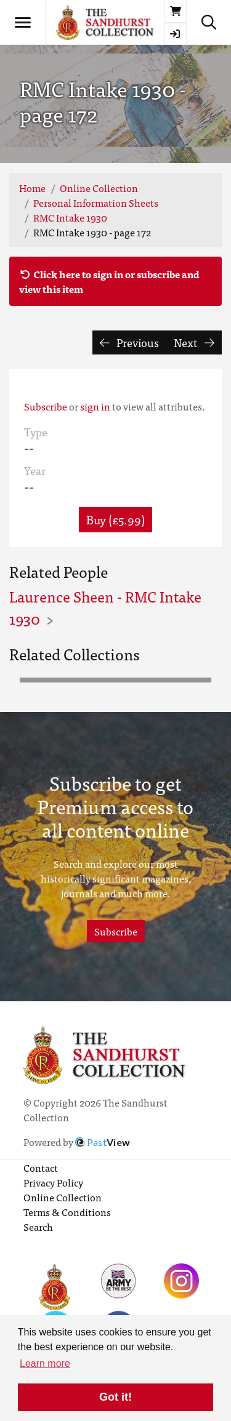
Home (32, 188)
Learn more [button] (45, 1363)
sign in (95, 406)
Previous (130, 342)
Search (38, 1227)
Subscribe (45, 406)
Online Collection (99, 188)
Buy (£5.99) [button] (115, 519)
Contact (40, 1167)
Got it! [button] (115, 1397)
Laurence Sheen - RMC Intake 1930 (105, 607)
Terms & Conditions (67, 1212)
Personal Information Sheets (95, 202)
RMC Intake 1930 (70, 217)
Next (194, 342)
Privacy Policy (53, 1182)
